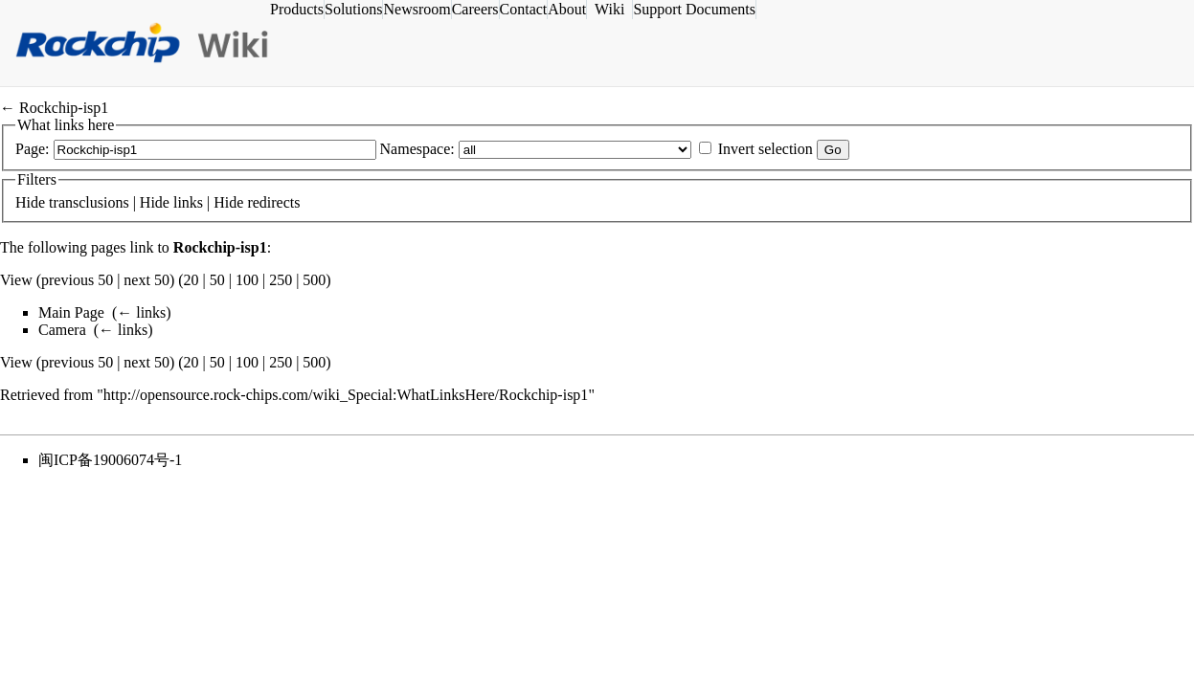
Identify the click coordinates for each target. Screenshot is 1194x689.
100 (247, 280)
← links (141, 312)
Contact (546, 9)
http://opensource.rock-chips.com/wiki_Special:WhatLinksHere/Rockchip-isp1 (346, 395)
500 (314, 280)
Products (320, 9)
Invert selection (765, 149)
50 (217, 280)
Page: (32, 149)
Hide (30, 202)
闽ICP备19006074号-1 (110, 460)
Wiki (632, 9)
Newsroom (439, 9)
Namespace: (417, 149)
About (590, 9)
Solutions (376, 9)
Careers (497, 9)
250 (280, 280)
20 (191, 280)
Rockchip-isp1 (63, 108)
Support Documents (717, 9)
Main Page (71, 312)
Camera (62, 330)
